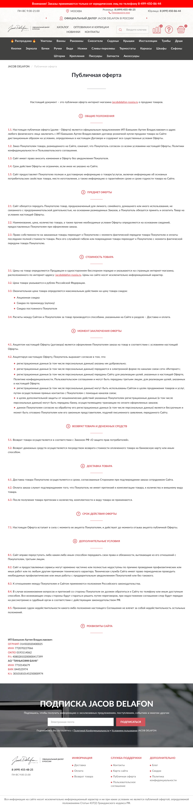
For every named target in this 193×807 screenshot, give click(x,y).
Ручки (58, 48)
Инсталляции (148, 41)
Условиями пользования (124, 730)
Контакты (92, 32)
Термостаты (127, 48)
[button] (119, 12)
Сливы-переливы (103, 48)
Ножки (82, 48)
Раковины (76, 41)
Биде (69, 48)
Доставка (80, 765)
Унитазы (46, 41)
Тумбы (166, 41)
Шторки (59, 56)
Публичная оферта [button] (124, 776)
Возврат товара (83, 776)
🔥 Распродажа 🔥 (23, 41)
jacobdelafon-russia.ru (125, 102)
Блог (155, 765)
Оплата (78, 771)
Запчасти (113, 56)
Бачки (45, 48)
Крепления (77, 56)
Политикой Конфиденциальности (91, 730)
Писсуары (95, 56)
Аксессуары (131, 56)
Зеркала (31, 48)
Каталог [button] (63, 27)
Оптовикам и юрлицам (91, 27)
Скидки (156, 771)
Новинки (73, 32)
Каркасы (146, 48)
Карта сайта (120, 771)
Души (179, 41)
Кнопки (16, 48)
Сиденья (113, 41)
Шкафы (161, 48)
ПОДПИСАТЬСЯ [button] (130, 722)
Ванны (61, 41)
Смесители (95, 41)
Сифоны (176, 48)
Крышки (128, 41)
